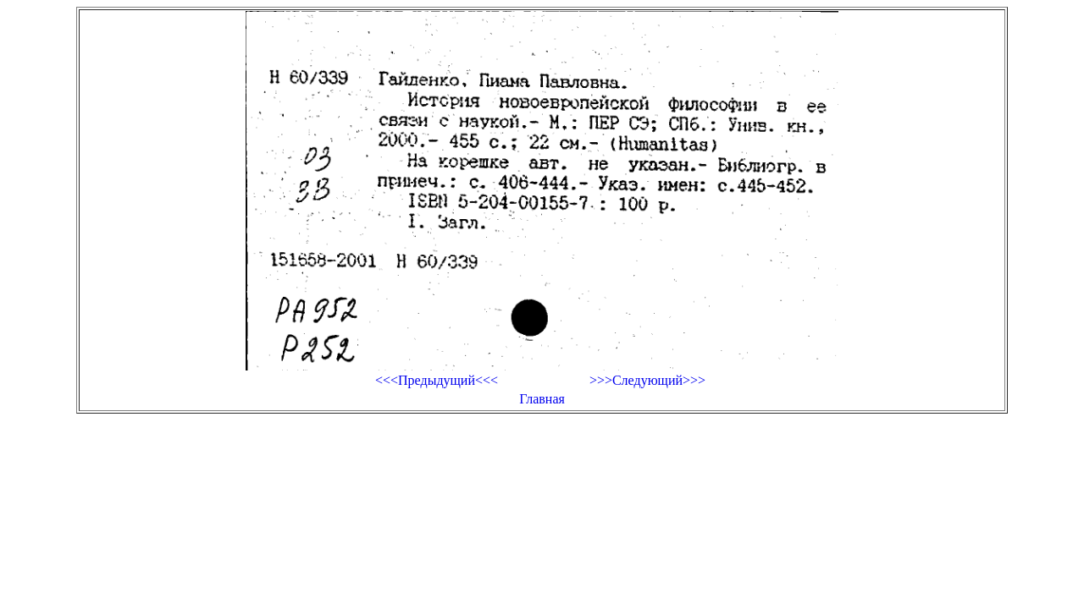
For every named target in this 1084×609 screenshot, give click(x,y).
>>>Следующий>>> (647, 380)
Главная (542, 399)
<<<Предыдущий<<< (436, 380)
